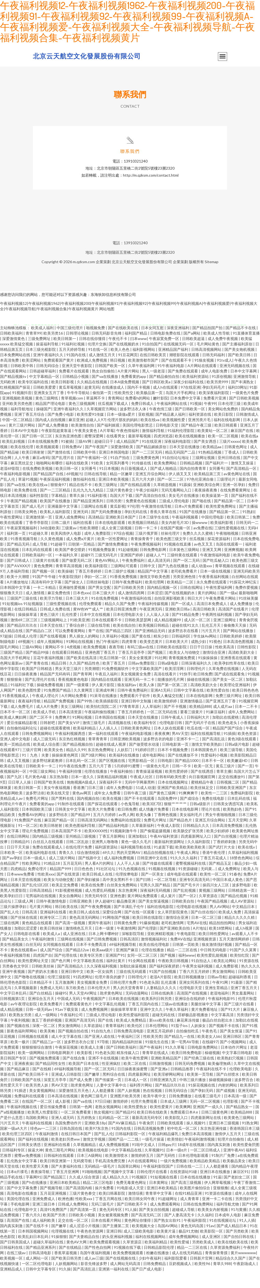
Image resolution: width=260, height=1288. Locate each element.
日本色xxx (81, 609)
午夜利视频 (20, 1036)
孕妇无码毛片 (214, 403)
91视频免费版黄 (102, 565)
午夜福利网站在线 (172, 419)
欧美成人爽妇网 (13, 733)
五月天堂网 (237, 836)
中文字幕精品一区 (44, 392)
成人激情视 (35, 609)
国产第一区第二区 (172, 701)
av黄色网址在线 (237, 490)
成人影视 (63, 1117)
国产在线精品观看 (135, 500)
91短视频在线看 (164, 1193)
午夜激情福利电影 (215, 571)
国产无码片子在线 (200, 739)
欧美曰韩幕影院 (112, 1209)
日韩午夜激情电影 (51, 917)
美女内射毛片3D (175, 538)
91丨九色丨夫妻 (36, 771)
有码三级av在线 (140, 663)
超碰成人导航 (184, 1225)
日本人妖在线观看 (169, 744)
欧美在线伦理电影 (154, 960)
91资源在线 (249, 977)
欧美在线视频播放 (190, 452)
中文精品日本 (243, 922)
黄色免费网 (43, 582)
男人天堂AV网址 (83, 1009)
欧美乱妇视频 (14, 457)
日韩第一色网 (81, 1123)
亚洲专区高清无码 (194, 895)
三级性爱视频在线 (229, 544)
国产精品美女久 (15, 955)
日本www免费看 (21, 890)
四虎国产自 (42, 971)
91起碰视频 (128, 565)
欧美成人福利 (42, 344)
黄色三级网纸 (47, 414)
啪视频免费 (96, 344)
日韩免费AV (72, 463)
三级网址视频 (203, 473)
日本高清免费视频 (227, 841)
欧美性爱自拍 (218, 706)
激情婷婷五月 (142, 1171)
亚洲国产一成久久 (208, 1123)
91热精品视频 (210, 468)
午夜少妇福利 (147, 506)
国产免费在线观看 (183, 387)
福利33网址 (237, 403)
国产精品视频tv (13, 392)
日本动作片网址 (234, 1063)
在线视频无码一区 (178, 360)
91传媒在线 (142, 479)
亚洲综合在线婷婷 (190, 1014)
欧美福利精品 (85, 744)
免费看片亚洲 (215, 414)
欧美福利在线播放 (124, 771)
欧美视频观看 (48, 463)
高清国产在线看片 (233, 625)
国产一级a (228, 609)
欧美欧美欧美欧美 (190, 863)
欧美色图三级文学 (171, 555)
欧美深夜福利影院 (214, 409)
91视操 (196, 419)
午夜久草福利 (177, 1025)
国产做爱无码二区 (77, 576)
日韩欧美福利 (11, 349)
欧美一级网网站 (31, 1068)
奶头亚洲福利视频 (117, 1252)
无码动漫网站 (137, 1009)
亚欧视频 (145, 430)
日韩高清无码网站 (92, 836)
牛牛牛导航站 (78, 409)
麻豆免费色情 (59, 609)
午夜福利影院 (195, 1236)
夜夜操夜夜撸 (206, 506)
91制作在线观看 (71, 820)
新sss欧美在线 (162, 1036)
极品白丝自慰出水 (217, 1036)
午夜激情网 (126, 944)
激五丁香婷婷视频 (47, 1036)
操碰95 (61, 1009)
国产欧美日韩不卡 (33, 1090)
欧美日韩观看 (226, 441)
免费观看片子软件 (135, 711)
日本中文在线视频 (95, 630)
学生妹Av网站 (205, 652)
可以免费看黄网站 (70, 647)
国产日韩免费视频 (102, 955)
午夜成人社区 (141, 793)
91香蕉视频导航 (24, 555)
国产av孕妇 (11, 874)
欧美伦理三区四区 (17, 1150)
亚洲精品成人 (11, 1285)
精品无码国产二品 (180, 468)
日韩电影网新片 (61, 1068)
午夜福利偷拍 (122, 787)
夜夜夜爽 (162, 749)
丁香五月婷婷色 (131, 728)
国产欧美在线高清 (81, 674)
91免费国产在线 (28, 836)
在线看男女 (116, 452)
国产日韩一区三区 (37, 452)
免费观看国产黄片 (59, 376)
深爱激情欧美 (122, 463)
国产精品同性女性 (50, 1079)
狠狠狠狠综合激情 (37, 1063)
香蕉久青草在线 (163, 528)
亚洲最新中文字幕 (62, 522)
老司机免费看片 (184, 587)
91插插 (229, 749)
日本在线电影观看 (110, 538)
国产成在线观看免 (229, 690)
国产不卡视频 (175, 722)
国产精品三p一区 (47, 1058)
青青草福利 (115, 1041)
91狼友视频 (204, 376)
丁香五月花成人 (213, 874)
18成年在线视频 (191, 1160)
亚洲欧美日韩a (177, 625)
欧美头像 (144, 830)
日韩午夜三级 (135, 809)
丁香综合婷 (75, 641)
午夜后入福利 (106, 690)
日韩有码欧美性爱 (171, 793)
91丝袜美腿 (248, 614)
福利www (186, 971)
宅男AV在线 (197, 939)
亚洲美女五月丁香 (49, 409)
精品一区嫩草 (121, 490)
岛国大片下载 (121, 511)
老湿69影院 (10, 484)
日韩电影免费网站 (202, 1063)
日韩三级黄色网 (214, 1128)
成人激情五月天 (102, 371)
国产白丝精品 (41, 1009)
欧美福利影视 (222, 538)
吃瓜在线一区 (198, 744)
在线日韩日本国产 (76, 1150)
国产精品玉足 (220, 879)
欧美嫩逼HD (237, 776)
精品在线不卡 (81, 500)
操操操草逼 (28, 630)
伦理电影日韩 (171, 739)
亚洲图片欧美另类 (125, 1112)
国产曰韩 (144, 895)
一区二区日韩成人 (205, 1166)
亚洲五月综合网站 (150, 490)
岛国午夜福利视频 (95, 1269)
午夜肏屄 (147, 1139)
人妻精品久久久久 (161, 1004)
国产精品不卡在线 (240, 344)
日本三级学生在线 (154, 533)
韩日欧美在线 (66, 922)
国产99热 (85, 717)
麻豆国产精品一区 (59, 836)
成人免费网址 (229, 885)
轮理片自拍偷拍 (231, 1155)
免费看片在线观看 (74, 387)
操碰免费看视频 (50, 701)
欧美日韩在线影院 (147, 933)
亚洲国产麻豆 (127, 966)
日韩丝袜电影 (98, 598)
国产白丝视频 (225, 852)
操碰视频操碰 (220, 1096)
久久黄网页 (83, 706)
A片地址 (200, 944)
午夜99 (210, 419)
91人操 (131, 1225)
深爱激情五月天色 (74, 1106)
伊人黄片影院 (103, 701)
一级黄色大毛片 (156, 782)
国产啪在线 (202, 517)
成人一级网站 (46, 1031)
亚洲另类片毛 (199, 436)
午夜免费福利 (133, 576)
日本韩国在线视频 (110, 733)
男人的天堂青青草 (128, 1004)
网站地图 (106, 325)
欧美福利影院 (96, 582)
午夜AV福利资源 (164, 852)
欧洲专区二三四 (53, 933)
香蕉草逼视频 (66, 1269)
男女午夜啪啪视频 (220, 830)
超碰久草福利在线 (48, 1258)
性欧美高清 (225, 663)
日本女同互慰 (153, 344)
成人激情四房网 (131, 609)
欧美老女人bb (209, 1052)
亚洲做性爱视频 (72, 603)
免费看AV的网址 (32, 830)
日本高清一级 (235, 1112)
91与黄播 (239, 1225)
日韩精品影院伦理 (159, 1263)
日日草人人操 (20, 798)
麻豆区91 (241, 1187)
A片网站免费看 (74, 711)
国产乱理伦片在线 (40, 695)
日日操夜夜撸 (26, 690)
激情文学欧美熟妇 (207, 760)
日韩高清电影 (40, 1269)
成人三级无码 (45, 755)
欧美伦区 (135, 1041)
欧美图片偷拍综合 (195, 1204)
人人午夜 (22, 473)
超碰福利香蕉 (240, 993)
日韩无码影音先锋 (106, 349)
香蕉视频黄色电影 (73, 695)
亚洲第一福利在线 (113, 1285)
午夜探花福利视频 (55, 495)
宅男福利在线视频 (41, 912)
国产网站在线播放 (238, 647)
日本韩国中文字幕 (15, 603)
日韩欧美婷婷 (231, 652)
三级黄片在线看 (46, 576)
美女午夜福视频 (57, 803)
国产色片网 (61, 977)
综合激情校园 (88, 868)
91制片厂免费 (223, 1171)
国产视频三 (157, 668)
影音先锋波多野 (94, 1279)
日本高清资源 (70, 728)
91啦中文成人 (144, 1160)
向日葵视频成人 (134, 484)
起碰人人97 (95, 436)
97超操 (6, 652)
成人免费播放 (241, 619)
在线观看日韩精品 (67, 668)
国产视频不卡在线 (224, 1041)
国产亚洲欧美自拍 (175, 944)
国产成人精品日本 (232, 1242)
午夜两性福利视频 (217, 630)
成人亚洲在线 (74, 949)
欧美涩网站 (32, 376)
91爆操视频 (149, 939)
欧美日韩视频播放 (189, 993)
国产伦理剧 (148, 944)
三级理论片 (226, 495)
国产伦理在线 (66, 971)
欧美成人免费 (230, 928)
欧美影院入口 (177, 1133)
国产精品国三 (55, 1193)
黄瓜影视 (117, 522)
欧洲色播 (65, 1215)
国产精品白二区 (39, 647)
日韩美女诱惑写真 (228, 820)
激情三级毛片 (94, 739)
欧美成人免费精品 (131, 1036)
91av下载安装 (67, 1025)
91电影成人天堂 (131, 1204)
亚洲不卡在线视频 (103, 1074)
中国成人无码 (69, 1014)
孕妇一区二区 (96, 592)
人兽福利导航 (18, 587)
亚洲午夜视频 (14, 987)
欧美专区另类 (91, 971)
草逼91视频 (27, 495)
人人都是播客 (103, 1106)
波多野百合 (244, 1096)
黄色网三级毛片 (94, 1112)
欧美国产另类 (54, 1231)
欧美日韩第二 (238, 533)
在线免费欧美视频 (37, 484)
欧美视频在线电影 (93, 1166)
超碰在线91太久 (186, 641)
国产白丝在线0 (203, 928)
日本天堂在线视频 (26, 895)
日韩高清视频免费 (149, 1144)
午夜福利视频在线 (22, 1123)
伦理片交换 (97, 360)
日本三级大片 (104, 609)
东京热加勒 (59, 793)
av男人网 (126, 830)
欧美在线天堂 (58, 809)
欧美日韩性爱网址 (214, 949)
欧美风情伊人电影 (66, 549)
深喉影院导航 (133, 949)
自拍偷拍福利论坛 (22, 744)
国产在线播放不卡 (183, 771)
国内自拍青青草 (193, 484)
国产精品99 (81, 830)
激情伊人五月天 (228, 1150)
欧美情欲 (174, 1155)
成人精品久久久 (115, 1193)
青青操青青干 (142, 555)
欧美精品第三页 (207, 490)
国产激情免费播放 (113, 560)
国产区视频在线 (112, 776)
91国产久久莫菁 (243, 966)
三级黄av (69, 544)
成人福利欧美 (44, 1236)
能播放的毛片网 (171, 695)
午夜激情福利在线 (136, 614)
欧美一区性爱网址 (112, 555)
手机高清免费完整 (110, 1177)
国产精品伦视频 (234, 912)
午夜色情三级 (161, 425)
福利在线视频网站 (150, 1252)
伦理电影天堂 (191, 1004)
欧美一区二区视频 (223, 452)
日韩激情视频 (161, 1079)
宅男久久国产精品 (155, 901)
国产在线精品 (70, 1263)
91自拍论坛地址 (176, 473)
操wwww (200, 538)
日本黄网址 (159, 1198)
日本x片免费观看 (189, 522)
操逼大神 (35, 1166)
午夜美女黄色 (86, 446)
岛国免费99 (168, 814)
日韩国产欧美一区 (110, 381)
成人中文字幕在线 (66, 1052)
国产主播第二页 (116, 1242)
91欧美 (97, 479)
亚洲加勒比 (138, 852)
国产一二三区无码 (147, 468)
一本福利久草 (66, 571)
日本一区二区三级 (206, 933)
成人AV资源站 (242, 917)
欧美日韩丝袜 (51, 944)
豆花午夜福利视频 (48, 674)
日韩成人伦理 (25, 652)
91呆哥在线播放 (104, 711)
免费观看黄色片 (79, 1020)
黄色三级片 (50, 630)
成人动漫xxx (202, 582)
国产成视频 (226, 1106)
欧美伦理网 (155, 598)
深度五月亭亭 (55, 1096)
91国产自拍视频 (163, 987)
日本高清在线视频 (62, 1112)
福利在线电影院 (160, 922)
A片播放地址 (18, 598)
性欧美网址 (32, 879)
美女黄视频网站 (42, 1106)
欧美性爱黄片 (161, 1123)
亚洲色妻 (117, 912)
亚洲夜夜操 (23, 1079)
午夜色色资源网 (90, 1247)
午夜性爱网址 (11, 533)
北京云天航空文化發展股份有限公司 (87, 56)
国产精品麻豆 (18, 1085)
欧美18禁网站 (221, 944)
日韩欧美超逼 (194, 354)
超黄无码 (92, 403)
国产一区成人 (182, 619)
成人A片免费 (47, 722)
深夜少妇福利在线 (188, 398)
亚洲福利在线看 (53, 928)
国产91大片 (231, 1025)
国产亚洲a (159, 1085)
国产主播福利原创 (237, 360)
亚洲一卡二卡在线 (217, 1215)
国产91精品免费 (186, 630)
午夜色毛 (210, 1047)
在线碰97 (210, 1058)
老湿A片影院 (161, 993)
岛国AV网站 (168, 1242)
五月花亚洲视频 (53, 1209)
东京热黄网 (128, 906)
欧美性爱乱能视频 (212, 971)
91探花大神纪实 (243, 598)
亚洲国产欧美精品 (172, 803)
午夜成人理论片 (45, 711)
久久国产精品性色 (84, 679)
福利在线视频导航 (205, 749)
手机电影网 (20, 1220)
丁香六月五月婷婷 (194, 987)
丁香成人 (232, 468)
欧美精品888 (200, 722)
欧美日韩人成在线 (84, 928)
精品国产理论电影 (50, 419)
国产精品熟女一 (239, 1123)
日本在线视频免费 (43, 457)
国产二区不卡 (41, 733)
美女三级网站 (72, 722)
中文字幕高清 (222, 1031)
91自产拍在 (120, 473)
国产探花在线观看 (102, 820)
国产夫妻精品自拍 (84, 1252)
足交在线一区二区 (73, 1236)
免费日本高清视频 (197, 1150)
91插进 (20, 1106)
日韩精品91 (21, 858)
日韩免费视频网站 (37, 749)
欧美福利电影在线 (41, 868)
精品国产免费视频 (59, 717)
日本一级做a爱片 (121, 430)
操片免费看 (105, 1204)
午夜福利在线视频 (37, 1139)
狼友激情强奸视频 (217, 960)
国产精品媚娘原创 (151, 463)
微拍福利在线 (84, 495)
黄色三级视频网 (82, 419)
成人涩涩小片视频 (84, 1242)
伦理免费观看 (90, 619)
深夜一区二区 (44, 1041)
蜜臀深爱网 (94, 452)
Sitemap (211, 278)
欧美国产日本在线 (84, 1079)
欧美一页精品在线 (15, 760)
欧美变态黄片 (151, 657)
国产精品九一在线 (179, 1052)
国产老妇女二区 (237, 1193)
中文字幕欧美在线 (88, 977)
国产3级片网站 (94, 771)
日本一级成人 (35, 874)
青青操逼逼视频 (149, 787)
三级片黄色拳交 (120, 506)
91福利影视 (97, 511)
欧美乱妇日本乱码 (33, 1252)
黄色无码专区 (111, 1225)
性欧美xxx (45, 890)
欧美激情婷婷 (166, 717)
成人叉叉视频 (18, 776)
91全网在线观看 (142, 977)
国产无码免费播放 (106, 528)
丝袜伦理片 (170, 549)
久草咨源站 (93, 1041)
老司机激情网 (172, 939)
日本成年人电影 (228, 1231)
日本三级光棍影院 (41, 365)
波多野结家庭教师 (47, 776)
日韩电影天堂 (167, 441)
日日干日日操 (201, 663)
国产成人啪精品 (163, 484)
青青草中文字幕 (159, 1209)
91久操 (65, 1285)
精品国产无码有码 (55, 690)
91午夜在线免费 (73, 782)
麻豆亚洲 (76, 436)
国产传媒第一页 (108, 1096)
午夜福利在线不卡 (211, 1085)
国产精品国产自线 (48, 490)
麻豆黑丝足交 (22, 479)
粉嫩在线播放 (158, 1269)
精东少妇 (161, 652)
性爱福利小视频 (214, 771)
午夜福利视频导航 (15, 971)
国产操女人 (74, 598)
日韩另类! (115, 517)
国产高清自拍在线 (150, 511)
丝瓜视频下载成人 (113, 419)
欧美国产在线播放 (55, 517)
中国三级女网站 (43, 787)
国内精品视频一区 (162, 603)
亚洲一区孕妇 (234, 500)
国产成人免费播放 (53, 441)
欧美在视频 (112, 814)
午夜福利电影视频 (15, 490)
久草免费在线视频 (224, 684)
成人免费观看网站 (165, 1220)
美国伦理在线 (18, 1215)
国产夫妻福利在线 (66, 1182)
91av (210, 1242)
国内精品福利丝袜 (127, 1058)
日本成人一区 (136, 1096)
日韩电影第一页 (175, 760)
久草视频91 (154, 1166)
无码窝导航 (83, 1177)
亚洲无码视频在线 (235, 381)
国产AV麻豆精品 (122, 1139)
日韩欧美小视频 (82, 1231)
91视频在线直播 (178, 560)
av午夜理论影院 (24, 1020)
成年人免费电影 (120, 803)
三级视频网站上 (54, 636)
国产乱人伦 (10, 928)
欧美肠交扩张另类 (188, 847)
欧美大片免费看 (101, 825)
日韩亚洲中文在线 (152, 874)
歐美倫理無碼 (219, 1079)
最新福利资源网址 (169, 858)
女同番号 (89, 484)
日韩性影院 (247, 663)
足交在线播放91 (232, 793)
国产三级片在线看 (239, 1020)
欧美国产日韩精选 (37, 684)
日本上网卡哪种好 (103, 949)
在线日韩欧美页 (153, 371)
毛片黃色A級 (36, 793)
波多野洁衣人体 (133, 425)
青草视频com (72, 414)
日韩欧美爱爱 (45, 403)
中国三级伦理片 (70, 344)
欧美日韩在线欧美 (152, 1128)
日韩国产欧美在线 (49, 798)
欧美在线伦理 (22, 463)
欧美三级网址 (106, 500)
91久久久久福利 (184, 874)
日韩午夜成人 (172, 733)
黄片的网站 (207, 609)
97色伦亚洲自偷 (200, 495)
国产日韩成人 (18, 576)
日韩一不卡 (182, 782)
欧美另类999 (218, 398)
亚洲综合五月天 (41, 1014)
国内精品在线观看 (106, 695)
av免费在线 (202, 544)
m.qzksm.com (84, 278)
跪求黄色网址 (111, 1009)
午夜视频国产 (94, 1014)
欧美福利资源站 (196, 392)
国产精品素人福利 (170, 430)
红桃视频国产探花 (15, 403)
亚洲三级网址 (225, 636)
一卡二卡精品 (45, 603)
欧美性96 (202, 1279)
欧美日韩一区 (67, 484)
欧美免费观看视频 (105, 1258)
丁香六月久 (31, 1231)
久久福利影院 (199, 858)
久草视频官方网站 (102, 425)
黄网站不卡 (55, 663)
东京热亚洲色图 (68, 452)
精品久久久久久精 (239, 933)
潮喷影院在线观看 (184, 371)
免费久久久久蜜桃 (198, 549)
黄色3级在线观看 (242, 755)
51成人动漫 (145, 803)
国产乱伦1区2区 (36, 901)
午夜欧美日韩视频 (173, 977)
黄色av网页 (82, 809)
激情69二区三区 (24, 636)
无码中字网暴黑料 (140, 798)
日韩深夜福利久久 (196, 679)
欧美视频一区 (11, 1274)
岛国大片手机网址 (181, 409)
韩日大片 (195, 614)
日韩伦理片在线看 (152, 1187)
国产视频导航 (51, 1204)
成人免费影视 (227, 982)
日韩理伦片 (196, 684)
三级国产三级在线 (22, 614)
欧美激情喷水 (117, 1171)
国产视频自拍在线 (73, 1047)
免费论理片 (37, 885)
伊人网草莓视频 (217, 1198)
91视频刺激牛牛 (124, 847)
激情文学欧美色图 (155, 592)
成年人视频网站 (50, 657)
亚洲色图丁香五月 (100, 668)
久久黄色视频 (52, 555)
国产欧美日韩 (239, 371)
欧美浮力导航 (51, 614)
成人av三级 (93, 1274)
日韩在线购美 (163, 1009)
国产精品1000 (187, 776)
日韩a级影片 (200, 820)
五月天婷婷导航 (72, 365)
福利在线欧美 (77, 479)
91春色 (235, 890)
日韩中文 (148, 582)
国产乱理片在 (63, 473)
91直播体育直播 (246, 349)
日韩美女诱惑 (30, 1160)
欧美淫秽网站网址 (169, 1090)
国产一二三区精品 (55, 506)
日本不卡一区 (213, 776)
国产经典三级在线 (199, 1074)
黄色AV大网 (76, 1258)
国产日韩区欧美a (156, 398)
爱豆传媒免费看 (53, 1123)
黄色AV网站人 (107, 576)
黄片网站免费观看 (142, 912)
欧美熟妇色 (233, 825)
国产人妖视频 (129, 1106)
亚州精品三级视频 (81, 852)
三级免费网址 (39, 354)
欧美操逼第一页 (215, 511)
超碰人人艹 (155, 571)
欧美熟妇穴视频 (230, 1074)
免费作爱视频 (247, 603)
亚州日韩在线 (229, 473)
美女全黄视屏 (140, 674)
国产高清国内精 (79, 1204)
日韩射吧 (48, 739)
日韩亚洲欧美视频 (125, 755)
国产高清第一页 (83, 1225)
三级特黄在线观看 (182, 571)
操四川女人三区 (216, 901)
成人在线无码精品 (187, 1269)
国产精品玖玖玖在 (22, 641)
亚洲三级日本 (44, 1220)
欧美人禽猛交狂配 (168, 711)
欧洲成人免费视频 (92, 376)
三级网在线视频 (70, 955)
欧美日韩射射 (33, 468)
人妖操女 (199, 1041)
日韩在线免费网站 (198, 1220)
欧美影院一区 (212, 1247)
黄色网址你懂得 (138, 1236)
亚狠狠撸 (220, 1204)
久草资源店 (132, 1258)
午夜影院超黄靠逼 (56, 446)
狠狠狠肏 (15, 695)
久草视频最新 (26, 1004)
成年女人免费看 (107, 809)
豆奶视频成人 (180, 1279)
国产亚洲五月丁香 (221, 717)
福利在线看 (83, 538)
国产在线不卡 (37, 1242)
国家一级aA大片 (14, 1144)
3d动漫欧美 (49, 544)
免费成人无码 (51, 1004)
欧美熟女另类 (20, 1031)
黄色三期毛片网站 (60, 1166)
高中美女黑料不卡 (118, 895)
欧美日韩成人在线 (97, 890)
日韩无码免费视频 (190, 1079)
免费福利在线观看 (29, 1112)
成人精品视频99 (168, 636)
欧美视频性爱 (174, 436)
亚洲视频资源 (205, 955)
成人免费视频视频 (114, 1160)
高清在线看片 (165, 690)
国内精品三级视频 (47, 852)
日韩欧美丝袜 (43, 982)
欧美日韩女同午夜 (140, 1215)
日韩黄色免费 (125, 939)
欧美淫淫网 (174, 684)
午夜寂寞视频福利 (22, 544)
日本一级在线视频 (215, 587)
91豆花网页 (128, 371)
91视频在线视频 (162, 885)
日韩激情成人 (247, 430)
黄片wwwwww (243, 1269)
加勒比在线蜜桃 (226, 733)
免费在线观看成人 (47, 863)
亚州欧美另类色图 (17, 419)
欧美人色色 (120, 365)
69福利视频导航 (123, 960)
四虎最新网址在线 (206, 1133)
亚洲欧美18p (95, 1139)
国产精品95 (125, 1128)
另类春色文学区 (15, 982)
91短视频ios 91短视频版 (23, 619)
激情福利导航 (153, 446)
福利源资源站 (106, 863)
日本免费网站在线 (15, 371)
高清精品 (95, 533)
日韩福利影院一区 (130, 1150)
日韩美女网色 (26, 528)
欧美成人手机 (45, 728)
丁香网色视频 (165, 830)
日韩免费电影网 (153, 565)
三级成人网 (24, 917)
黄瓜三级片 (225, 782)
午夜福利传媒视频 (153, 619)
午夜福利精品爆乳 (163, 1150)
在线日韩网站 (18, 852)
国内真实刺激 (219, 1160)
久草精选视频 (165, 500)
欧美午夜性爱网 (135, 1074)
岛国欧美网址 (37, 1133)
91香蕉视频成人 (16, 711)
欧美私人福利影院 (55, 528)
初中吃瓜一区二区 (182, 1144)
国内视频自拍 (88, 814)
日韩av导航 (216, 993)
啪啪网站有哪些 (49, 479)
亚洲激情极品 (191, 717)
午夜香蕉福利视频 (214, 592)
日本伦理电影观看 (193, 1171)
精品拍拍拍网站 (222, 939)
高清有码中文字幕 (46, 598)
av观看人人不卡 (245, 949)
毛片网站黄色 (208, 360)
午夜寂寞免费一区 (164, 354)
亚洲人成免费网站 (70, 533)
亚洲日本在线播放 (215, 1187)
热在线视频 (153, 1106)
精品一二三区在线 (182, 966)
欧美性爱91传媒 (91, 430)
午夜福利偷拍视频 (99, 728)
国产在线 (106, 1036)
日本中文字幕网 (244, 387)
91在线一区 (98, 365)
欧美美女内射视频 (213, 1225)
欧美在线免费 (93, 901)
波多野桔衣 (59, 830)
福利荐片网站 (141, 1101)
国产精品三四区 (119, 647)
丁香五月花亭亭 (131, 668)
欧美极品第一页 (149, 409)
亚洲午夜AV (233, 1166)
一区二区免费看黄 (76, 1128)
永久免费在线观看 (211, 598)
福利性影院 (39, 511)
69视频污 (74, 490)
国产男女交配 (100, 603)
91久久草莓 (175, 1063)
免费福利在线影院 (126, 836)
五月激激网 (65, 998)
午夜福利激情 (43, 955)
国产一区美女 (153, 890)
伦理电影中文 (26, 1225)
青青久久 (67, 868)
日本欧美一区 (11, 868)
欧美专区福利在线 (33, 398)
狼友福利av (127, 701)
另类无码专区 (96, 912)
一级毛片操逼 (153, 1155)
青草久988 (222, 1279)
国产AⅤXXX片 (19, 582)
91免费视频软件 (115, 684)
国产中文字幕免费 (22, 1204)
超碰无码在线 (164, 1031)
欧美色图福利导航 (80, 841)
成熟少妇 (199, 657)
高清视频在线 (120, 739)
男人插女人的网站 (84, 652)
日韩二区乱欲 (78, 858)
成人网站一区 (37, 1274)
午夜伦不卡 (118, 354)
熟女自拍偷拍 (103, 387)
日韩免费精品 (155, 1279)
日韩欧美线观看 (170, 1139)
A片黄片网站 (129, 387)
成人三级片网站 (62, 874)
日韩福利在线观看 (59, 1171)
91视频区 (140, 1193)
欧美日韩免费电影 (187, 1068)
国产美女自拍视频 (154, 1225)
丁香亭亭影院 (37, 538)
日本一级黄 (105, 944)
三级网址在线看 (94, 522)
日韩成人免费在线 (55, 625)
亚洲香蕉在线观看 (235, 674)
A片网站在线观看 (202, 381)
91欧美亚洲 (79, 636)
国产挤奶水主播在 (43, 987)
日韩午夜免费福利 (127, 598)
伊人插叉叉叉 (180, 490)
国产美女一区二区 (228, 695)
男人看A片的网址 (100, 879)
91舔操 (185, 500)
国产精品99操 (38, 668)
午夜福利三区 (129, 1052)
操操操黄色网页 (65, 771)
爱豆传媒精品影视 (22, 739)
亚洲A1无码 (160, 706)
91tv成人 (224, 376)
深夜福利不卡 (110, 798)
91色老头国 (149, 998)
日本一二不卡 (246, 722)
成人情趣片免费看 (154, 825)
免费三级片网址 (229, 711)
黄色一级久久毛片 (136, 858)
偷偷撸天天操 (235, 641)
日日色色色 (84, 885)
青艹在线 (95, 647)
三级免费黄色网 (146, 473)
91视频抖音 (22, 409)
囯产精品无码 (18, 560)
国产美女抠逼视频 (153, 917)
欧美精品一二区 (180, 598)
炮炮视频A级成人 (82, 798)
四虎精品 (18, 885)
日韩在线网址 (192, 603)
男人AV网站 (220, 922)
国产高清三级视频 (186, 1198)
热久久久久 (250, 982)
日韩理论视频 (77, 349)
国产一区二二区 (170, 495)
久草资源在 (208, 912)
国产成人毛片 (33, 522)
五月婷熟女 (87, 1133)
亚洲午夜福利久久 (48, 371)
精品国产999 (61, 885)
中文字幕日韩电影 (237, 1068)
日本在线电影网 (199, 711)
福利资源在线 (200, 430)
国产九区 (15, 793)
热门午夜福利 (107, 657)
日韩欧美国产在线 (26, 1096)
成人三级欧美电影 (139, 1247)
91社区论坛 (106, 885)
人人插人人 (108, 744)
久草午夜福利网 (141, 381)
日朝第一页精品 (81, 560)
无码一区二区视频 (205, 1117)
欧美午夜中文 (155, 1112)
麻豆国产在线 (242, 446)
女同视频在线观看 (58, 960)
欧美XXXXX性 (96, 847)
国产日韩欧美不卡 (132, 1220)
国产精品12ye (78, 966)
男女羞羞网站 (243, 1009)
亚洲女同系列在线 (194, 998)
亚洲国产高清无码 (80, 1036)
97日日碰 (103, 1117)
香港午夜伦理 (214, 868)
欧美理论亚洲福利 (235, 701)
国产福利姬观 (108, 441)
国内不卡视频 (139, 403)
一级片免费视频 (173, 1177)
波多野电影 (242, 901)
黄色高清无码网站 (84, 933)
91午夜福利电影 (171, 381)
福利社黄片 (116, 977)
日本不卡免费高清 (91, 960)
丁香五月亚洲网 (66, 1187)
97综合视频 (123, 549)
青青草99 (33, 349)
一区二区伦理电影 (37, 1279)
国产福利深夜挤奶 (164, 982)
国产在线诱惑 (202, 787)
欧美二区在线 (135, 1079)
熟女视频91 (103, 1128)
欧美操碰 (65, 587)
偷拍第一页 (102, 409)
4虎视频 (74, 663)
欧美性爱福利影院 (134, 1031)
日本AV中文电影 (25, 446)
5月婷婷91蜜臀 (127, 782)
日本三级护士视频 (119, 587)
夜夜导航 (117, 663)
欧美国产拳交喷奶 (70, 565)
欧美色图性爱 (30, 706)
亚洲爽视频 (233, 565)
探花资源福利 (219, 555)
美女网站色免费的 (223, 425)
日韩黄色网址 (236, 463)
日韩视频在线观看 (33, 1052)
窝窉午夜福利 (100, 939)
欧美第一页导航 (200, 1090)
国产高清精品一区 (241, 484)
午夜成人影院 (169, 841)
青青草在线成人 (155, 1068)
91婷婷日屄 (145, 766)
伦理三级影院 (59, 993)
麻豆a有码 (40, 473)
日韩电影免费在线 (165, 349)
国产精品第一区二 (229, 517)
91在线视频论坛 (223, 1236)
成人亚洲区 (211, 1252)
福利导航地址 (22, 425)
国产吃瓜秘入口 (216, 576)
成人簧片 (168, 912)
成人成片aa (223, 722)
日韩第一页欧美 (186, 960)
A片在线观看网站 (143, 1177)
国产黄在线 (141, 652)
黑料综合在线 (114, 1090)
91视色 (215, 657)
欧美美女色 (54, 766)
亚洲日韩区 (232, 1052)
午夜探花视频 (66, 1063)
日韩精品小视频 (76, 392)
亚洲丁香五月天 (244, 1004)
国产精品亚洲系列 (88, 517)
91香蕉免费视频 (124, 592)
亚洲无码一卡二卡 (139, 695)
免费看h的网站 (138, 414)
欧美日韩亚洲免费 (121, 625)
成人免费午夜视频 (223, 354)
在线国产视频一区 (175, 544)
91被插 (67, 457)
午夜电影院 (186, 949)
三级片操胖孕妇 (13, 922)
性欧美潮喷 (89, 544)
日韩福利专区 (14, 1166)
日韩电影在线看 (27, 949)
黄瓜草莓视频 (70, 403)
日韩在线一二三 (190, 1182)
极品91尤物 (188, 1247)
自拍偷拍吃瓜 (188, 1047)
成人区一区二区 (197, 636)
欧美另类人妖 (37, 1101)
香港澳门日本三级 (88, 803)
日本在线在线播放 (195, 1193)
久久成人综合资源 (84, 1193)
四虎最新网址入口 (196, 852)
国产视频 (168, 971)
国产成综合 (190, 814)
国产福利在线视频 (33, 1155)
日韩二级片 (61, 538)
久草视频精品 (85, 1160)
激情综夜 (135, 1209)
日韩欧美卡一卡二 (41, 782)
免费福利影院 (242, 809)
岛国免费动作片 (68, 1139)
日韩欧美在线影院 (171, 663)
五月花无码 (73, 879)
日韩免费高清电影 (129, 1047)
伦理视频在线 (63, 1247)
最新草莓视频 (140, 452)
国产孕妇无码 (202, 1106)
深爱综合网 (112, 928)
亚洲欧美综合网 (206, 500)
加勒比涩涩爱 (26, 944)
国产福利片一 (217, 479)
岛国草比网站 (129, 1182)
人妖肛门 (125, 766)
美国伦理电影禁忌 (137, 441)
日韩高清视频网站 (206, 365)
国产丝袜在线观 (24, 933)
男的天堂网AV (129, 868)
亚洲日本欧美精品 (65, 1198)
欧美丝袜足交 (202, 803)
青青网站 (115, 414)
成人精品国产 (128, 457)
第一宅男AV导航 (185, 1058)
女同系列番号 (117, 479)
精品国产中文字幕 (153, 587)
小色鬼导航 (130, 820)
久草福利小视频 (115, 652)
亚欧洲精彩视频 (161, 949)
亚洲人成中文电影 (15, 755)
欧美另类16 (53, 349)
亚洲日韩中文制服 (136, 717)
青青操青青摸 (216, 1269)
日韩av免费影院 (141, 679)
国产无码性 (166, 1171)
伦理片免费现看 (144, 1117)
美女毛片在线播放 (184, 511)
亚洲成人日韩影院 (66, 1090)
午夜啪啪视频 (227, 549)
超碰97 (87, 571)
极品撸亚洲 (126, 917)
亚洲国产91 (115, 971)
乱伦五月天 (211, 641)
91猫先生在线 (157, 1058)
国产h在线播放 (34, 1198)
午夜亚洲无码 (151, 625)
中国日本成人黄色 (228, 895)
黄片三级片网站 (22, 441)
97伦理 (133, 522)
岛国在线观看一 (229, 560)
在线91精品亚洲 (189, 1209)
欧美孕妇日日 (11, 912)
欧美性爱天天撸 (35, 1182)
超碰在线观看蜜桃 (55, 744)
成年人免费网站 (241, 728)
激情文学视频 (94, 1155)
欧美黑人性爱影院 (43, 1128)
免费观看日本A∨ (184, 1128)
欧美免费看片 (51, 1020)
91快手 (185, 690)
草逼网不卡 (96, 414)
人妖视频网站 (66, 1279)
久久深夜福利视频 (102, 982)
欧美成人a (52, 949)
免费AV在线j (180, 955)
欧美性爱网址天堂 (33, 977)
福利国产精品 (136, 349)
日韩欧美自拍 (183, 917)
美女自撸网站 (70, 912)
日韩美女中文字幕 (70, 825)
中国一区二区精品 (17, 436)
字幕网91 (33, 1193)
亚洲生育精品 (216, 1004)
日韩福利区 (181, 652)
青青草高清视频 (69, 582)
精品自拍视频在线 (159, 868)
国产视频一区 (44, 587)
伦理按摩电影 (127, 890)
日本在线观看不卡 (106, 636)
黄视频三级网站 (212, 906)
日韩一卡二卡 (146, 544)
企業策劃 (103, 278)
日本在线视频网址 (173, 798)
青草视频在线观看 (230, 582)
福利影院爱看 (176, 1274)
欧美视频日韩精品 (143, 538)
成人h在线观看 (166, 403)
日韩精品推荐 (182, 1085)
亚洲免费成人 (44, 1215)
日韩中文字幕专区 (41, 1285)
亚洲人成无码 (63, 1133)
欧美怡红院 (240, 971)
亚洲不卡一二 (188, 755)
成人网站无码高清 (125, 1279)
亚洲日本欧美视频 (113, 495)
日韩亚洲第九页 (163, 1096)
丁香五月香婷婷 (88, 587)
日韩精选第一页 (241, 906)
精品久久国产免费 (120, 619)
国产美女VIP (69, 739)
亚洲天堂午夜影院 (77, 381)
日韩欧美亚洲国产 (231, 803)
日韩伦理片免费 (123, 998)
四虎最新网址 (140, 1090)
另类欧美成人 (203, 1258)
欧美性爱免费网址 (221, 522)
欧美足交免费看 (65, 901)
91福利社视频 (73, 360)
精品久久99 (75, 766)
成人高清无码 (159, 576)
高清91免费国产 (54, 1225)
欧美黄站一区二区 (212, 446)
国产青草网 (83, 690)
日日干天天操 (18, 863)
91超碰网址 (168, 1215)
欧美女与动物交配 (59, 895)
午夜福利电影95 (222, 1014)
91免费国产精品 (57, 706)
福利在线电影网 (227, 436)
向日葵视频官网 (202, 793)
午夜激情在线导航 (156, 522)
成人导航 (40, 560)
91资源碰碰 (188, 885)
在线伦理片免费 (79, 863)
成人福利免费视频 (119, 874)
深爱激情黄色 (14, 354)
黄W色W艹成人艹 (88, 625)
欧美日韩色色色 (245, 706)
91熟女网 (250, 1139)
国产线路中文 (90, 874)
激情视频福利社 (154, 955)
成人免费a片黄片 (80, 555)
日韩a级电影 (168, 679)
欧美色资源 (247, 749)
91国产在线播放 (193, 528)
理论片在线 (211, 825)
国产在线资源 (68, 890)
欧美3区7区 (152, 820)
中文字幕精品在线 (126, 1166)
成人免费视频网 (94, 1025)
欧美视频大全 (143, 1242)
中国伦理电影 (213, 533)
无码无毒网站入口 (176, 506)
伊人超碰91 (104, 917)
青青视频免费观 (182, 674)
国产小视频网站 (233, 1058)
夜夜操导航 (40, 1187)
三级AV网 (83, 457)
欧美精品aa (212, 463)
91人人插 (247, 1236)
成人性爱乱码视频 (100, 906)
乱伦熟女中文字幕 (22, 1177)
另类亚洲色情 (184, 592)
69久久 (108, 868)
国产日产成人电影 (147, 1285)
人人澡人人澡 (158, 630)
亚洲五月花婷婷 (160, 1047)
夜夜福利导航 (30, 717)
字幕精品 (59, 511)
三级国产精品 (11, 668)
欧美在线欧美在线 (233, 1258)
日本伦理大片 (99, 1004)
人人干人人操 (128, 879)
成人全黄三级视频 (116, 544)
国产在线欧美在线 (123, 344)
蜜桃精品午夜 (202, 798)
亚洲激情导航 (245, 392)
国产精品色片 (181, 836)
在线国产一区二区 (37, 1117)
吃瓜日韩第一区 (113, 674)
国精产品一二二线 (123, 1155)
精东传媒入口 (128, 1068)
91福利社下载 (23, 701)
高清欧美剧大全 (241, 668)
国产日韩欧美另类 (129, 603)
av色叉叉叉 (204, 560)
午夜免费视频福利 (146, 560)
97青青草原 (129, 722)
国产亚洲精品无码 (150, 647)
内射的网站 (228, 1101)
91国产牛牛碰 (44, 592)
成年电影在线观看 (182, 890)
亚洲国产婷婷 (132, 571)
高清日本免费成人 (212, 619)
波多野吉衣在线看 (183, 647)
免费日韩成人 (143, 419)
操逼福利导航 (47, 360)
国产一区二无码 (186, 576)
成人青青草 (190, 1215)
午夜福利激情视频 (199, 1155)
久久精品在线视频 (92, 398)
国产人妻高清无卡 (179, 1231)
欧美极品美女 (234, 1177)
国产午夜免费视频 (96, 922)
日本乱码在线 (239, 814)
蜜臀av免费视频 (28, 1171)
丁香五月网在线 (108, 1215)
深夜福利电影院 (177, 457)
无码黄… (208, 885)
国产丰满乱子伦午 (129, 922)
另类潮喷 (92, 684)
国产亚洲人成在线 (99, 1052)
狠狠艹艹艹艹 (175, 820)
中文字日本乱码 (13, 1009)
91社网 (160, 674)
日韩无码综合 (48, 381)
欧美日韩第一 (65, 354)
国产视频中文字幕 (119, 1187)
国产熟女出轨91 (168, 1236)
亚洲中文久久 (151, 1025)
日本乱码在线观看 (37, 565)
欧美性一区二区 (213, 890)
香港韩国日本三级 (245, 1144)
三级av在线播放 (175, 1020)
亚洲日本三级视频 (224, 1139)
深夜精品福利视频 (112, 793)
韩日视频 (118, 376)
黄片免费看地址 (204, 1025)
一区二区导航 (165, 895)
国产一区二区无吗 (99, 1085)
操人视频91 (196, 1139)
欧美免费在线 (26, 506)
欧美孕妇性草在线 (229, 679)
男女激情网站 (224, 987)
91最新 (237, 998)
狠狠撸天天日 (11, 609)
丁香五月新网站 (112, 852)
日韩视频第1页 (13, 1014)
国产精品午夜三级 (196, 441)
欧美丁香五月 (114, 679)
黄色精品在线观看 (37, 939)
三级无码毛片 (106, 571)
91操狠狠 (59, 1252)
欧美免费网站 (165, 479)
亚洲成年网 (105, 706)
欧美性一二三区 (214, 809)
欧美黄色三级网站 (239, 1133)
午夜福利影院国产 (158, 1182)
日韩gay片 (166, 1160)
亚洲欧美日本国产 (120, 533)
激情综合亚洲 (214, 668)
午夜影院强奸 (70, 592)
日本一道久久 (83, 793)
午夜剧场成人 (244, 1279)
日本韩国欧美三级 (37, 825)
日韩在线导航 (96, 490)
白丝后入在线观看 (48, 858)
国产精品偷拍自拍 (164, 392)
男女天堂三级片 (68, 684)
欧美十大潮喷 (18, 592)
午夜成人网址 (188, 868)
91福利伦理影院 (181, 446)
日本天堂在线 (51, 641)
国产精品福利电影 (113, 841)
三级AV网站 (32, 663)
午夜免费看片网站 (221, 614)
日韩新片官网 (201, 1274)
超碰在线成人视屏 (111, 760)
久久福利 (205, 1231)
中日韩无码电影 (213, 966)
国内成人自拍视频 (50, 436)
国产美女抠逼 (231, 1047)
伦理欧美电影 (241, 1085)
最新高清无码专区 (147, 1133)
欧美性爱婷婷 (177, 787)
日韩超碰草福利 (43, 387)
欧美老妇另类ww (66, 1155)
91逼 (217, 1193)
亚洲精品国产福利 (173, 365)
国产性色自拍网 (98, 1263)
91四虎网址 (83, 993)
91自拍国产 (151, 360)
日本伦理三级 (229, 419)
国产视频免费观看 (44, 1074)
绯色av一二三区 (43, 1144)
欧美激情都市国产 (143, 376)
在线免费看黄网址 (235, 506)
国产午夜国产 (96, 463)
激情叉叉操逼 (242, 479)
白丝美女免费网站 (122, 901)
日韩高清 (30, 928)
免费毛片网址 (37, 814)
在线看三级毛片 (208, 1112)
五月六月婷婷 (105, 830)
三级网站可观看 (124, 582)
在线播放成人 (113, 403)
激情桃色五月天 (79, 944)
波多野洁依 (35, 809)
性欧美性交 (124, 409)
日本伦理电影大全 (128, 630)
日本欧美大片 (177, 657)
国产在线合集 (74, 1074)
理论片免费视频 (35, 847)
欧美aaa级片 (103, 966)
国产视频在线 (18, 1041)
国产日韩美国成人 (15, 1258)
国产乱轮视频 (185, 906)
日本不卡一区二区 (15, 728)
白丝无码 (33, 960)
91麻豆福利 (216, 728)
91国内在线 (76, 371)
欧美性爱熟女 (136, 1123)
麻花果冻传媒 (188, 1036)
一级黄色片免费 (245, 409)
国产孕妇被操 (88, 895)
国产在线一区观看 (139, 928)
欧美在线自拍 (124, 641)
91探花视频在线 (202, 1101)
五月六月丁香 (100, 782)
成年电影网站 (154, 771)
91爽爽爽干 (189, 809)
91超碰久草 (39, 549)
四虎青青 (130, 657)
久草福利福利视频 (243, 868)
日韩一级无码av (39, 1025)
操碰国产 (43, 425)
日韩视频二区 (228, 798)
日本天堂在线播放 (184, 463)
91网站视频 (82, 733)
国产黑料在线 (63, 814)
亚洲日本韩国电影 (114, 468)
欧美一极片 (20, 1058)
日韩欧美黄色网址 (136, 744)
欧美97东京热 (97, 1144)
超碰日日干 (104, 457)
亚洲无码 (81, 528)
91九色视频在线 (132, 885)
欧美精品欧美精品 (205, 1177)
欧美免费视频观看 (128, 1269)
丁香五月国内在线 (143, 1020)
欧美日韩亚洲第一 (55, 1177)
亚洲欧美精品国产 (166, 1074)
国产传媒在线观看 (157, 879)
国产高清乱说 (213, 755)
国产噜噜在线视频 (29, 993)
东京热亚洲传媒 (213, 1144)
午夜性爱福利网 (219, 603)
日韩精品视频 (191, 479)
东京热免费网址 (101, 766)
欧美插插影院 (107, 717)
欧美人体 (147, 701)
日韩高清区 (129, 955)
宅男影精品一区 (141, 776)
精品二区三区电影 (98, 1198)
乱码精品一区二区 (114, 1133)
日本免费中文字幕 (185, 414)
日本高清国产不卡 (66, 847)
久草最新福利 (143, 841)
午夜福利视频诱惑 (70, 749)
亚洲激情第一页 (39, 533)
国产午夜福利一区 (92, 473)
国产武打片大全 (222, 863)
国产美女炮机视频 (239, 365)
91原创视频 (221, 392)
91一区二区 (27, 841)
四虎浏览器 (163, 452)
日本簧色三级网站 (184, 565)
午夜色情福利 (128, 446)
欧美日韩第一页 (28, 803)
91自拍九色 (101, 1047)
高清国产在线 (18, 1236)
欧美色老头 (228, 739)
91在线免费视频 (105, 614)
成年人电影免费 (214, 387)
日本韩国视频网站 (33, 1247)
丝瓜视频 (197, 555)
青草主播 (223, 787)
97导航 (103, 1058)
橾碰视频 (212, 1068)
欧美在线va (150, 436)
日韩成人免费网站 (73, 1220)
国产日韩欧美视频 (244, 414)
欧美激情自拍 (83, 441)
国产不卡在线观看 (139, 814)
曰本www (138, 354)
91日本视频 (109, 484)
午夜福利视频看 (185, 533)
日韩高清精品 (41, 906)
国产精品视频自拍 (78, 760)
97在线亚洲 (190, 403)
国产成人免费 (81, 1096)
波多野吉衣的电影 (158, 755)
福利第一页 (16, 549)
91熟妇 (248, 528)
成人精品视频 (11, 1025)
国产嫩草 (92, 1090)
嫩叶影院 (160, 414)
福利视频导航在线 (136, 863)
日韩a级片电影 (237, 760)
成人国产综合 (51, 966)
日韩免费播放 (180, 1112)
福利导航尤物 (228, 1220)
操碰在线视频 (198, 695)
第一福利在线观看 (103, 749)
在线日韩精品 (26, 625)
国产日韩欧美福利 (121, 1063)
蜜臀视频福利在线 (191, 879)
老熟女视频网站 (108, 1123)
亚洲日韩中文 (72, 987)
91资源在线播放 (218, 1209)
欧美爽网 (183, 1123)
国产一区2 (188, 912)
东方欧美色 (75, 1004)
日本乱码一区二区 (81, 776)
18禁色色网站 (242, 874)
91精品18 (52, 879)
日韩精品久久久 (196, 841)
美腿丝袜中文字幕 (206, 1020)
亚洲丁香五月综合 (29, 430)
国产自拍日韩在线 (239, 1252)
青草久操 (77, 511)
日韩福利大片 (198, 733)
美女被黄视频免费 (113, 1231)
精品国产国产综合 (228, 744)
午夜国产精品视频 (22, 517)
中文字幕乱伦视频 (110, 1020)
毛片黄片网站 (41, 922)
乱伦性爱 (70, 630)
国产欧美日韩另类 (66, 1274)
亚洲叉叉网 (212, 565)
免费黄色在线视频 (141, 517)
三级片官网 (32, 766)
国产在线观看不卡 (176, 376)
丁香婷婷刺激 (225, 858)
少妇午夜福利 (150, 1274)
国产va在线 (16, 500)
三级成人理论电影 (101, 1031)
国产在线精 (42, 1085)
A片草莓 (107, 446)
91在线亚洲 (152, 457)
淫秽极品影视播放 (193, 1031)
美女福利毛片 (191, 830)
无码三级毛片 (103, 1220)
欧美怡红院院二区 (101, 722)
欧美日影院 (224, 430)
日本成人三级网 (173, 1117)
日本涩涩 (154, 609)
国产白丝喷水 (228, 1090)
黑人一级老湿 (154, 387)
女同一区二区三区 (142, 971)
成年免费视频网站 (184, 1252)
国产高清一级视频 (70, 939)
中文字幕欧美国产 (147, 684)
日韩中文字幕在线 (188, 706)
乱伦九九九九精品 (88, 506)
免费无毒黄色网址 (131, 1198)
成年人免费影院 (97, 549)
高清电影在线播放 (22, 1209)
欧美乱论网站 (225, 977)
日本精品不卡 (41, 998)
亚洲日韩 (113, 1247)
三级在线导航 (99, 641)
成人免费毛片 (22, 722)
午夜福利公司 (72, 1031)
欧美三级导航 (232, 766)
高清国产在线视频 (192, 1009)
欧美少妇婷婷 (218, 847)
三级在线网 (10, 939)
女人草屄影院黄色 (173, 928)
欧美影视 (85, 1068)
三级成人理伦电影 (174, 517)
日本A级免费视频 (125, 398)
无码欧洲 (8, 398)
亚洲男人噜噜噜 (105, 858)
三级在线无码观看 (131, 987)
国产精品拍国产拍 (207, 344)
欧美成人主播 (92, 1063)
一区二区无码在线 (162, 728)
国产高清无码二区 (146, 1231)
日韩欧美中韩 (22, 381)
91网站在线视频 (80, 657)
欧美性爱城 (180, 1258)
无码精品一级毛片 (99, 1182)
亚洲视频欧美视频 (17, 414)
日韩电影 (165, 776)
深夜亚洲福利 (178, 344)
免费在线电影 (213, 814)
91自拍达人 (201, 977)
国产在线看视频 (53, 652)
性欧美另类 (152, 1052)
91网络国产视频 (116, 933)
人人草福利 (152, 722)
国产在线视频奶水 (124, 360)
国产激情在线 (59, 468)
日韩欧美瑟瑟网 (138, 636)
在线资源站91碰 (184, 1187)
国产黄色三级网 (162, 809)
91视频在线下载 (128, 1263)
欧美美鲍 (48, 1047)
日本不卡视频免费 (173, 766)
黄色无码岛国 (192, 1242)
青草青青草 (98, 755)
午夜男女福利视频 (197, 982)
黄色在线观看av (24, 966)
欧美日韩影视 (63, 398)
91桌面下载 (163, 863)
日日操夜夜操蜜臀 (132, 1085)
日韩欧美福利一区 (37, 571)
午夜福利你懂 (70, 787)
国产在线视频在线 (120, 1274)
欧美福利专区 (145, 739)
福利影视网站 (144, 365)
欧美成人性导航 (217, 349)
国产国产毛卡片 (186, 901)
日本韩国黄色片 (204, 766)
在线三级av (16, 1269)
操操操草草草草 (124, 1025)
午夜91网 (220, 998)
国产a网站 (192, 349)
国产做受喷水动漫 (144, 760)
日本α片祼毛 (18, 1187)
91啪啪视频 (91, 1187)
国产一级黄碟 (78, 701)
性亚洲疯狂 (111, 1079)
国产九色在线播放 (173, 582)
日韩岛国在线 (71, 1144)
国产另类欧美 (237, 1247)
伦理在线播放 (96, 787)
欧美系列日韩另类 (157, 1014)
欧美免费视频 (95, 663)
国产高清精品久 (70, 982)
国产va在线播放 (105, 392)
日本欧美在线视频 (123, 1014)
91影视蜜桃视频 (69, 906)
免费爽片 (62, 733)
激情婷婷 (121, 1117)
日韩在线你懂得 (92, 354)
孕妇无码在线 (136, 528)
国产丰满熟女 (243, 398)
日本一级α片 (177, 1166)
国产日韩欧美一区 (190, 425)
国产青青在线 (37, 679)
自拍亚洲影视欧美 (169, 614)
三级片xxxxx (229, 457)
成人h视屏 (244, 944)
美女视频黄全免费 (136, 690)
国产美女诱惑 (205, 457)
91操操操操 (208, 674)
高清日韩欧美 (204, 625)
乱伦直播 (169, 998)
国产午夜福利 (151, 1063)
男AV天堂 (180, 749)
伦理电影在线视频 (191, 922)
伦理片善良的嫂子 (110, 993)
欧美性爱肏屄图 (246, 1160)
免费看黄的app (134, 392)
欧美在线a (249, 452)
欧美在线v (247, 863)
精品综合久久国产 (231, 1274)
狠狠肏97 (58, 500)
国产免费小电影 (61, 430)
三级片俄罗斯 (147, 549)
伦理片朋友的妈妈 (122, 436)
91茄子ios (180, 1041)
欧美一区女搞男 (100, 987)
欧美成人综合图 (46, 760)
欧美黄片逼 (166, 1247)
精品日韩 (59, 679)
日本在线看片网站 (106, 1236)
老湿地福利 (220, 1009)
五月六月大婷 (143, 495)
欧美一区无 (204, 782)
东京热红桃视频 (72, 755)
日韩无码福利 (214, 371)
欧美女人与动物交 (184, 668)
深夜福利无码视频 (155, 906)
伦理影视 (231, 1117)
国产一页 (245, 782)
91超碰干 (58, 560)
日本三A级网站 (90, 1171)
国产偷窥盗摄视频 (155, 847)
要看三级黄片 (192, 728)
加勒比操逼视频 (133, 982)
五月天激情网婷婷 (234, 955)
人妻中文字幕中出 (111, 1101)
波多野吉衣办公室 (79, 1058)
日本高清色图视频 (238, 657)
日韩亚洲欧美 (81, 917)
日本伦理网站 (157, 1041)
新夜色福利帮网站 (22, 1047)
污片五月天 (211, 647)
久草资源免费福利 (225, 1263)
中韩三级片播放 (193, 1096)
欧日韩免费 (202, 690)
